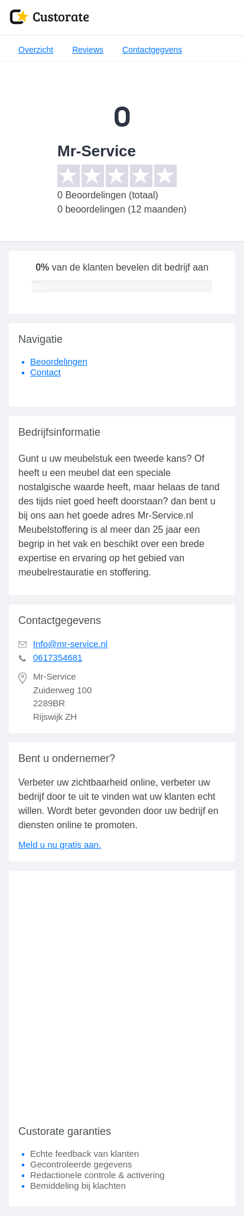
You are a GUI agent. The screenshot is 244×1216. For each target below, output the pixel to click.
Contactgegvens (152, 49)
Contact (45, 372)
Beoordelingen (58, 361)
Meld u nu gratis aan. (59, 844)
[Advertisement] (122, 993)
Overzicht (35, 49)
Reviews (87, 49)
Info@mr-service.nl (70, 644)
